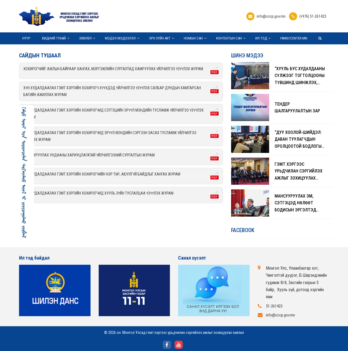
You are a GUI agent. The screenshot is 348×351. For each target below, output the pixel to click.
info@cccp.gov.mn (271, 16)
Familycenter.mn (293, 38)
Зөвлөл (85, 38)
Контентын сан (229, 38)
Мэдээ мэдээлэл (120, 38)
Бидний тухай (54, 38)
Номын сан (193, 38)
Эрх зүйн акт (159, 38)
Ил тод (261, 38)
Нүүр (26, 38)
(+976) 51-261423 (312, 16)
